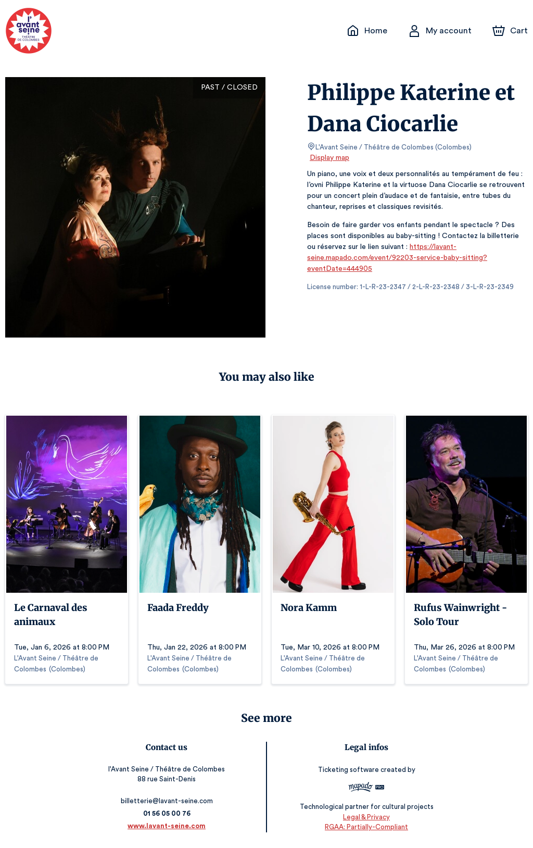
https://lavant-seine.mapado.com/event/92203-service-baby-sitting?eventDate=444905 (393, 258)
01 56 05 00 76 (168, 813)
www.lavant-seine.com (168, 826)
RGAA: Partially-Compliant (364, 827)
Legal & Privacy (364, 817)
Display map (330, 158)
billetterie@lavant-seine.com (168, 801)
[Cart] (511, 30)
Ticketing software (348, 770)
